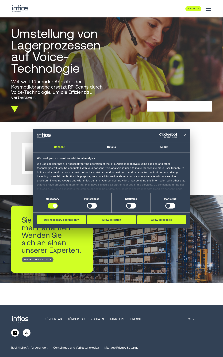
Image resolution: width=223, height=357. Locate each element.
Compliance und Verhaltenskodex (76, 347)
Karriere (117, 319)
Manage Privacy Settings (121, 347)
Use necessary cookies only (61, 219)
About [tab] (164, 146)
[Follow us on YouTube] (26, 333)
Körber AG (53, 319)
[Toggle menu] (208, 8)
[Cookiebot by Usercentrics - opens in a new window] (162, 135)
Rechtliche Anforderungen (29, 347)
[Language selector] (191, 319)
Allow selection (111, 219)
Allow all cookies (161, 219)
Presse (136, 319)
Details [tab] (111, 146)
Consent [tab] (59, 146)
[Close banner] (185, 135)
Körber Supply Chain (85, 319)
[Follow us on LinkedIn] (15, 333)
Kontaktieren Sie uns (36, 259)
